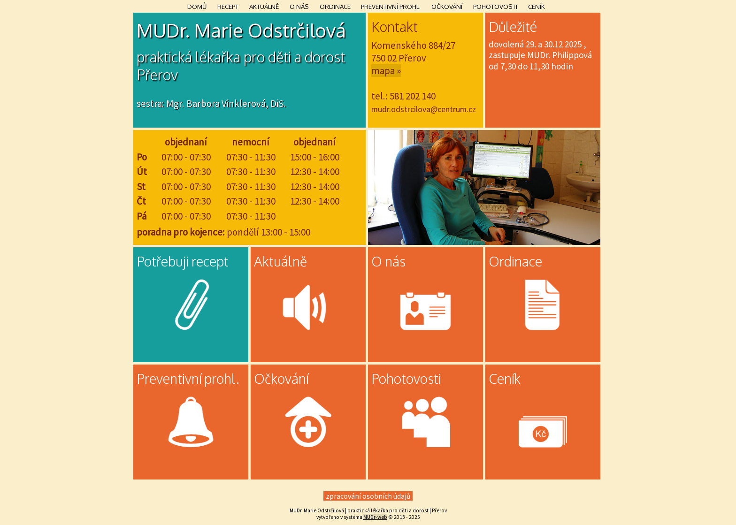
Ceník (536, 6)
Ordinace (335, 6)
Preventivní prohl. (391, 6)
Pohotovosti (495, 6)
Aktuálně (264, 6)
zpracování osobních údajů (368, 496)
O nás (299, 6)
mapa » (386, 70)
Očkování (446, 6)
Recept (227, 6)
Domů (197, 6)
